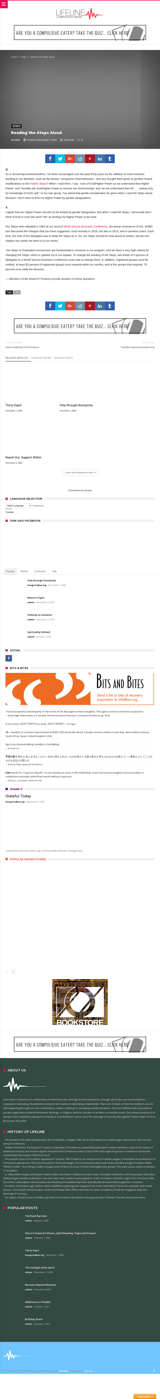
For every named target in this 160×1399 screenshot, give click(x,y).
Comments (40, 516)
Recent (24, 516)
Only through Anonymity (73, 403)
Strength (63, 1316)
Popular (10, 516)
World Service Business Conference (85, 226)
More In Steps (63, 357)
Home (14, 57)
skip (17, 292)
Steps (23, 57)
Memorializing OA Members (40, 345)
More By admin (41, 357)
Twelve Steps (38, 183)
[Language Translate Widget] (19, 451)
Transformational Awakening (120, 345)
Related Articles (17, 357)
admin (17, 139)
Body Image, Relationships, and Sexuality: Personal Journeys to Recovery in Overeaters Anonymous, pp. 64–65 (59, 661)
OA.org (88, 1316)
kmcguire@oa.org (36, 530)
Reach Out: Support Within (125, 403)
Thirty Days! (14, 403)
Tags (54, 516)
